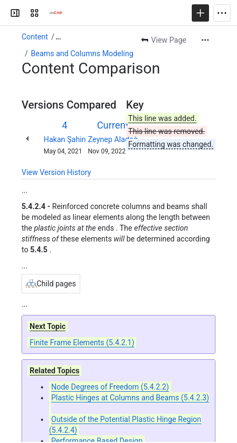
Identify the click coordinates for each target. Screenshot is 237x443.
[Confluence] (56, 13)
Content (35, 36)
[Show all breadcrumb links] (58, 36)
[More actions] (205, 40)
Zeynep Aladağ (112, 139)
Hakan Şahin (65, 139)
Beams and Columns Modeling (82, 53)
